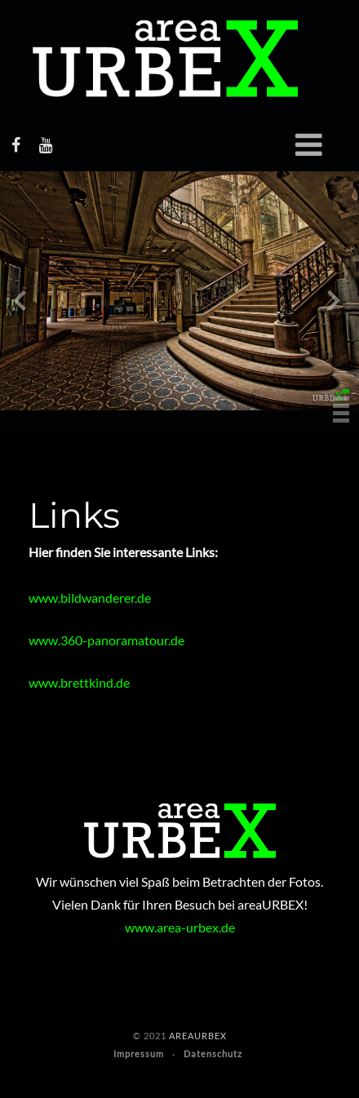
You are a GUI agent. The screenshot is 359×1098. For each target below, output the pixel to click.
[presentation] (19, 304)
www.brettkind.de (79, 682)
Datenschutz (213, 1053)
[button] (346, 391)
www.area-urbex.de (180, 927)
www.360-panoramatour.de (106, 640)
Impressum (138, 1053)
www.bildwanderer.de (90, 597)
